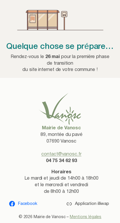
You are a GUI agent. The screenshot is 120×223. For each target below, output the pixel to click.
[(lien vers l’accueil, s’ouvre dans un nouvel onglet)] (60, 108)
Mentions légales (85, 217)
